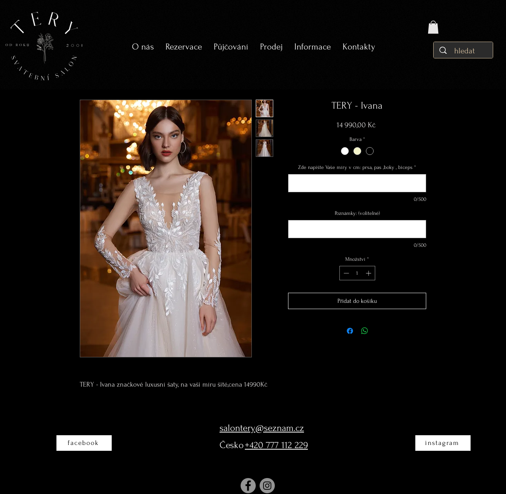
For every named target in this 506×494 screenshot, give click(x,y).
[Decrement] (345, 273)
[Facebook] (248, 485)
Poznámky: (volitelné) (357, 213)
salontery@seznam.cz (262, 428)
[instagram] (443, 443)
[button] (231, 47)
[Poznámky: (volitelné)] (357, 229)
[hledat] (465, 51)
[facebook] (84, 443)
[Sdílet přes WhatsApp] (364, 331)
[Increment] (369, 273)
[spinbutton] (357, 273)
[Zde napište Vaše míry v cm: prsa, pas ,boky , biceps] (357, 183)
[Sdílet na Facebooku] (350, 331)
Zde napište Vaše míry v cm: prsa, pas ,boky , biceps (357, 167)
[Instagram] (267, 485)
